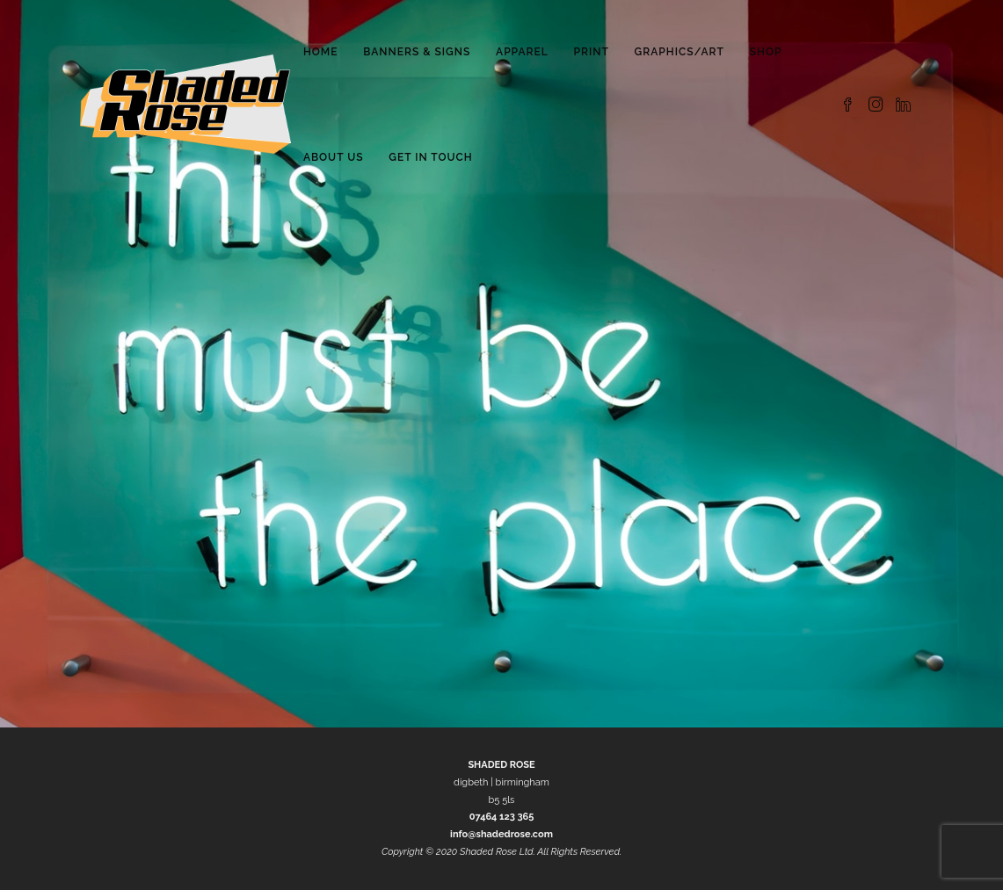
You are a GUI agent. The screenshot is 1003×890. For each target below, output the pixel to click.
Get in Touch (430, 157)
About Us (333, 157)
